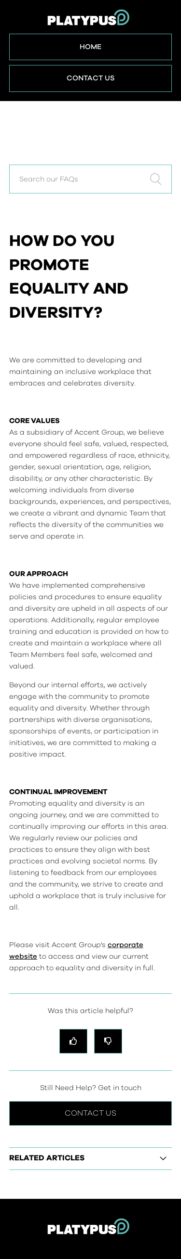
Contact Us (91, 78)
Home (91, 47)
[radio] (73, 1041)
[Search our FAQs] (90, 179)
